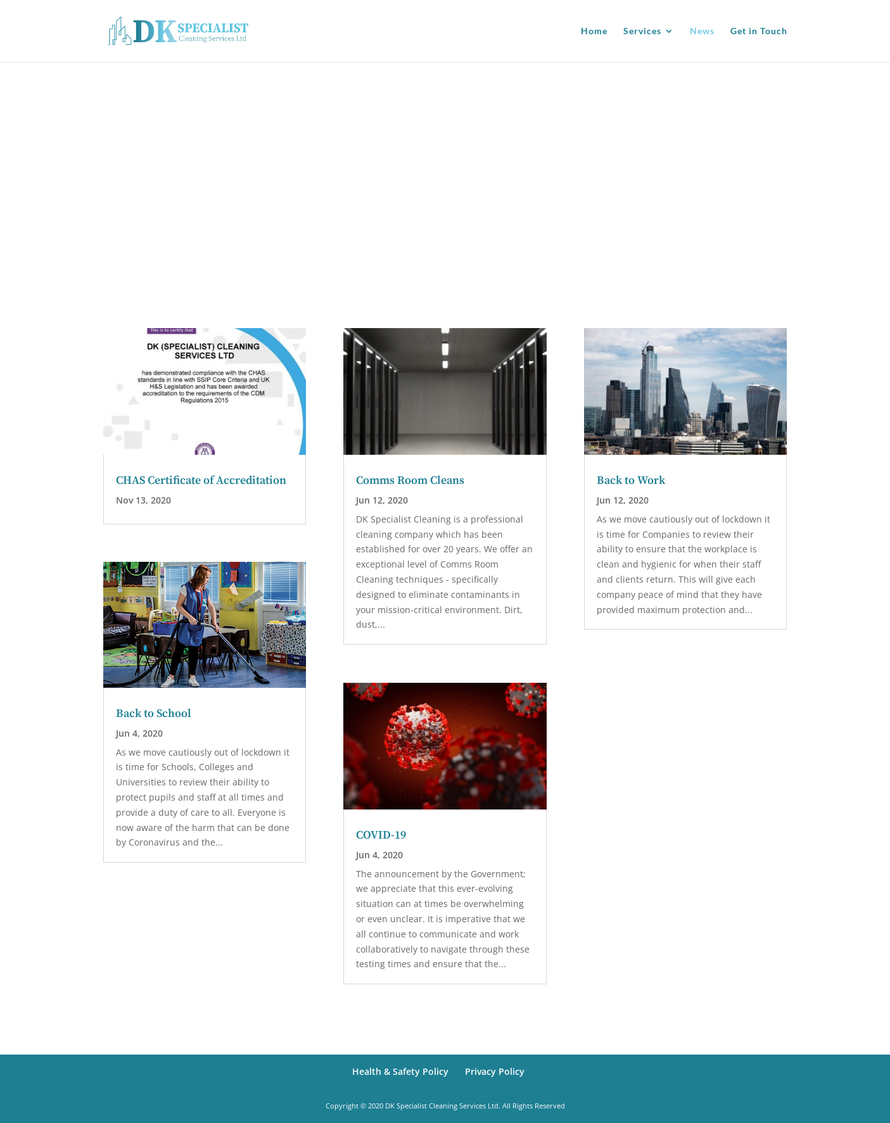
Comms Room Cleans (410, 480)
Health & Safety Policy (400, 1071)
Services (642, 31)
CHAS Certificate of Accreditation (201, 480)
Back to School (153, 713)
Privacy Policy (494, 1071)
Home (594, 31)
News (702, 31)
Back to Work (631, 480)
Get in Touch (758, 31)
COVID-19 (381, 835)
